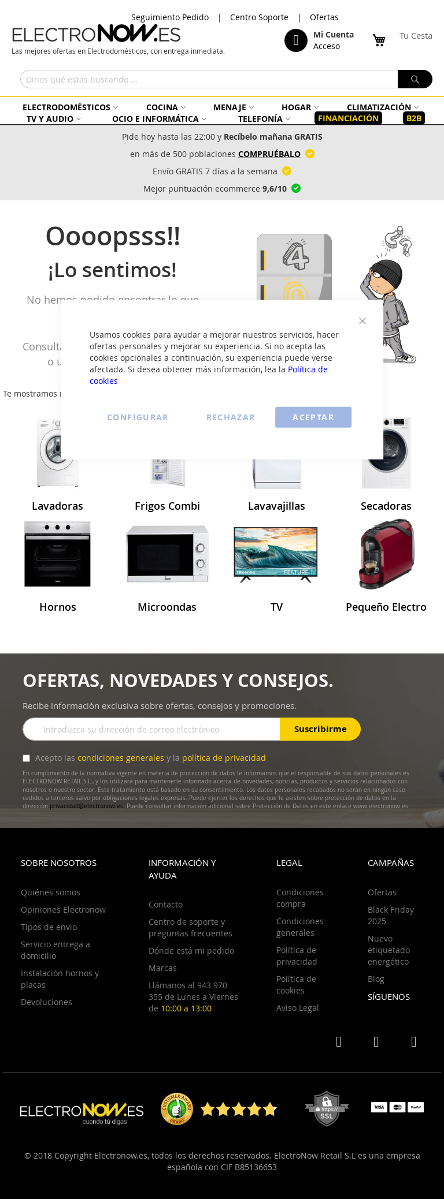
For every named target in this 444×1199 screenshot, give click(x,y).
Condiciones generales (300, 927)
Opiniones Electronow (63, 909)
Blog (376, 978)
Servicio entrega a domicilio (55, 950)
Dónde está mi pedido (191, 950)
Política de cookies (296, 984)
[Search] (415, 79)
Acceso (326, 45)
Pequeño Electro (386, 607)
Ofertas (324, 17)
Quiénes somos (50, 892)
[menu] (222, 113)
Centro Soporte (259, 17)
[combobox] (226, 79)
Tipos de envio (49, 926)
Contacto (166, 904)
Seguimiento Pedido (170, 17)
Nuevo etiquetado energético (389, 950)
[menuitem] (69, 107)
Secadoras (386, 506)
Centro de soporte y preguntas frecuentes (190, 927)
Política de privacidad (296, 955)
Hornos (57, 607)
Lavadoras (57, 506)
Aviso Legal (297, 1007)
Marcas (163, 967)
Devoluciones (46, 1001)
